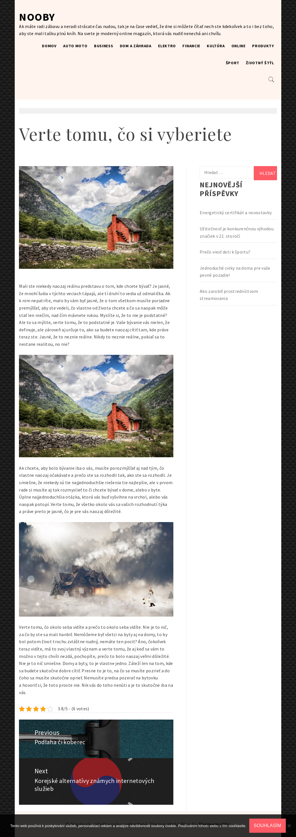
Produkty (263, 45)
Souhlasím (267, 825)
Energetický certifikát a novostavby (236, 212)
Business (103, 45)
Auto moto (75, 45)
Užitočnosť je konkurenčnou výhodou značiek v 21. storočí (237, 232)
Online (238, 45)
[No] (289, 826)
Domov (49, 45)
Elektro (167, 45)
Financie (191, 45)
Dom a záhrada (136, 45)
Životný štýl (260, 62)
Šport (233, 62)
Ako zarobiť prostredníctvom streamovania (229, 294)
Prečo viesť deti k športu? (225, 252)
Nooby (37, 16)
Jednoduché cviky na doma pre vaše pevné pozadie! (235, 271)
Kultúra (216, 45)
